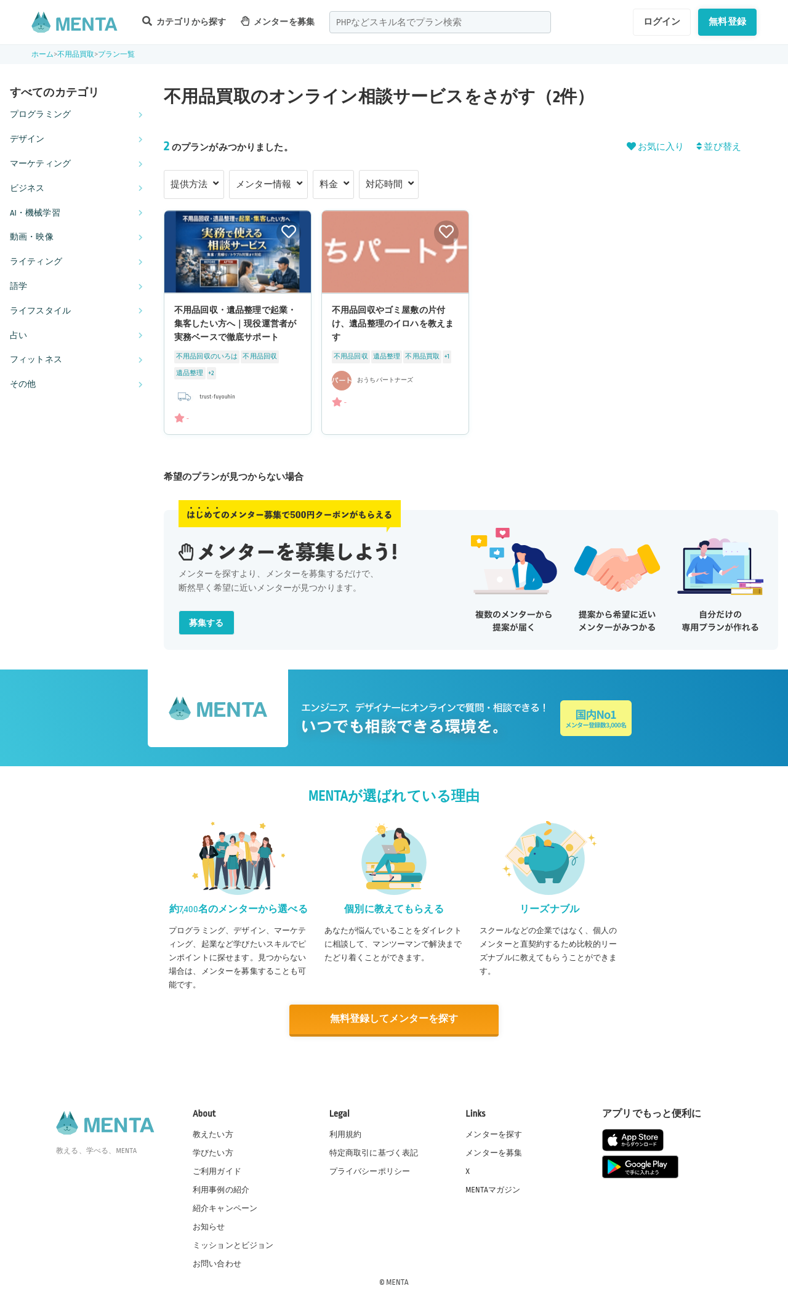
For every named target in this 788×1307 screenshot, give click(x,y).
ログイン (662, 21)
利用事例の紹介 (221, 1188)
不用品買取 (76, 55)
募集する (206, 623)
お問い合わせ (217, 1263)
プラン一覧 (116, 55)
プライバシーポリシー (370, 1170)
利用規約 (345, 1133)
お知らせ (209, 1226)
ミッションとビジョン (233, 1244)
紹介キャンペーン (225, 1208)
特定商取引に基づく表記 (374, 1151)
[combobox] (440, 22)
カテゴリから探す (184, 21)
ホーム (42, 55)
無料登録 (727, 21)
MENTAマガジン (492, 1188)
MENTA (397, 1281)
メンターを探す (493, 1133)
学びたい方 (213, 1151)
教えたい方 (213, 1133)
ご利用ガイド (217, 1170)
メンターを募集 (278, 21)
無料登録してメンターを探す (394, 1019)
